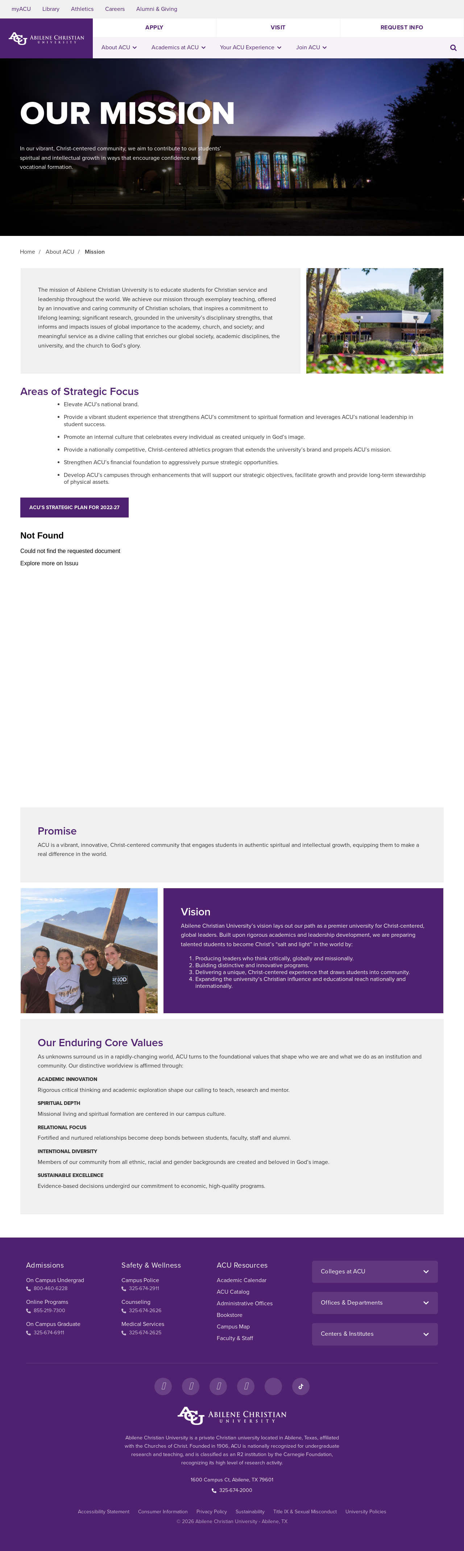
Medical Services (142, 1324)
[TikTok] (301, 1386)
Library (50, 9)
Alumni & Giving (156, 9)
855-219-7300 (45, 1310)
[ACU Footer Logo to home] (232, 1416)
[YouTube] (245, 1386)
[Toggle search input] (453, 47)
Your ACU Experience (250, 47)
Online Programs (47, 1302)
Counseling (135, 1302)
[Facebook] (163, 1386)
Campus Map (233, 1326)
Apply (154, 27)
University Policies (365, 1512)
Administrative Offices (245, 1303)
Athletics (82, 9)
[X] (218, 1386)
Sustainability (250, 1512)
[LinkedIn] (273, 1386)
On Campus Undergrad (55, 1280)
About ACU (119, 47)
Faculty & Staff (235, 1338)
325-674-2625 (141, 1333)
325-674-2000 (232, 1490)
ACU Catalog (233, 1292)
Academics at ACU (179, 47)
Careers (115, 9)
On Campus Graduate (53, 1324)
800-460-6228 (46, 1288)
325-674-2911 (140, 1288)
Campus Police (140, 1280)
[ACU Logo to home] (46, 38)
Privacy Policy (211, 1512)
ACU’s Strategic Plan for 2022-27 (74, 507)
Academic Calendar (241, 1280)
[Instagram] (190, 1386)
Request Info (402, 27)
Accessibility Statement (103, 1512)
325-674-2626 (141, 1310)
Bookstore (230, 1315)
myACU (21, 9)
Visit (278, 27)
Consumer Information (163, 1512)
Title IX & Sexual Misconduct (305, 1512)
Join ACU (311, 47)
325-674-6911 (45, 1333)
